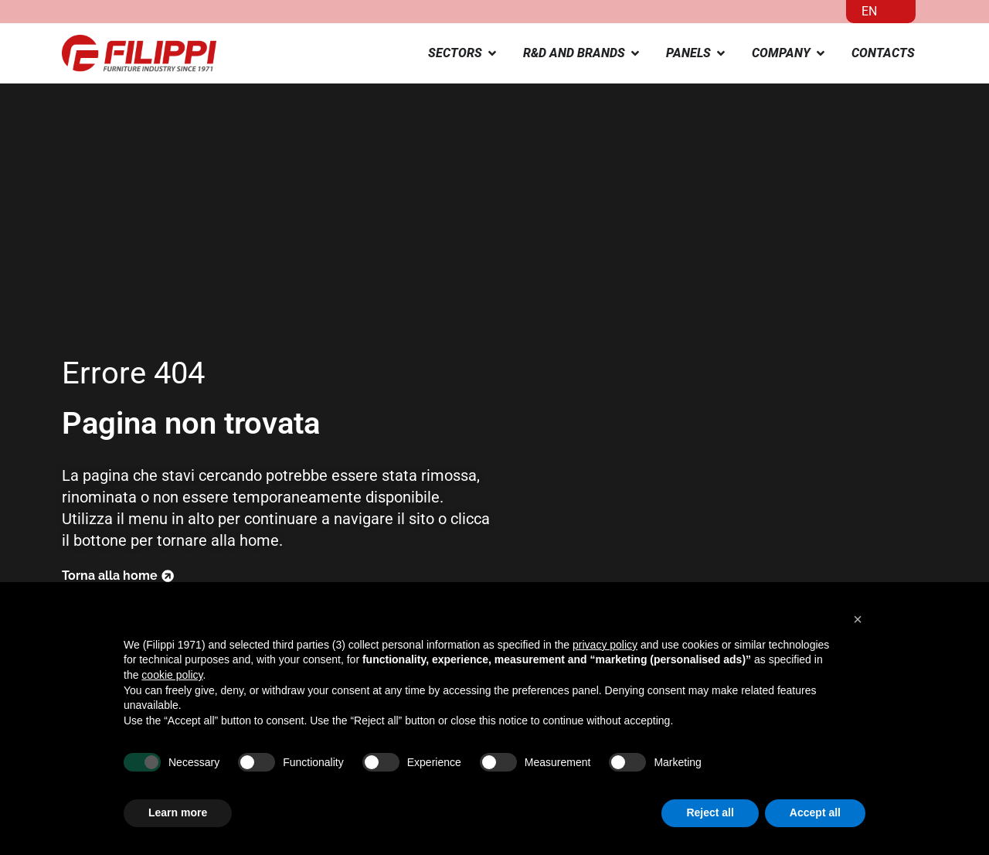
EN (869, 11)
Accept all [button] (815, 812)
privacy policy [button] (605, 645)
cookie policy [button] (171, 675)
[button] (857, 619)
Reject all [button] (709, 812)
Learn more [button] (177, 812)
